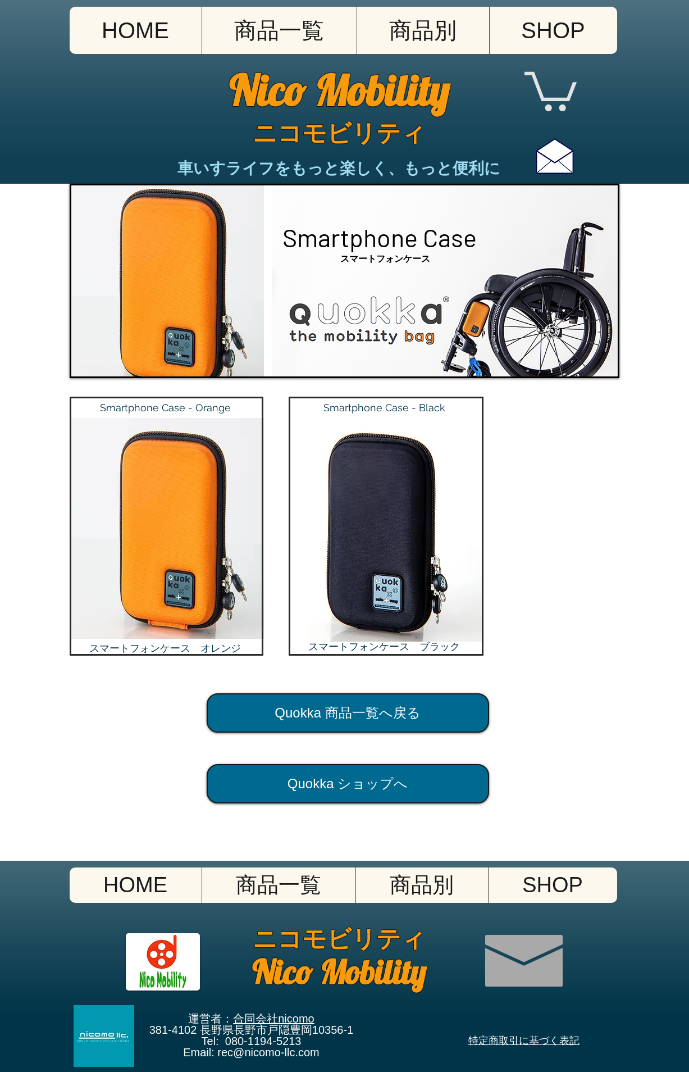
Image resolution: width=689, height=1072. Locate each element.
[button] (423, 30)
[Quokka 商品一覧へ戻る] (348, 713)
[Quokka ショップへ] (348, 783)
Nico (271, 90)
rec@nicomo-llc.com (268, 1052)
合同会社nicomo (273, 1018)
